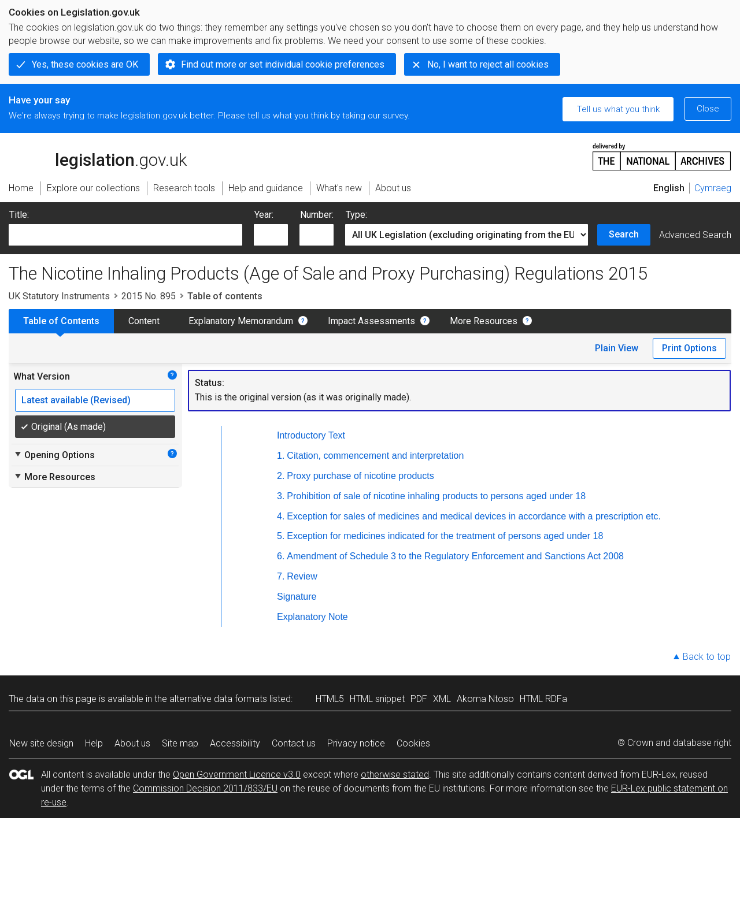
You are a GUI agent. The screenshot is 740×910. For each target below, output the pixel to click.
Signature (297, 596)
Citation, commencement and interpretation (375, 455)
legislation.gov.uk (98, 156)
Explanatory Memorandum (240, 320)
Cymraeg (712, 188)
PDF (418, 698)
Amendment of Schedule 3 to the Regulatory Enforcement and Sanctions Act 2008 (455, 556)
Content (144, 320)
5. (280, 536)
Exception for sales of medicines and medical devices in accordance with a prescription (475, 516)
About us (132, 743)
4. (280, 516)
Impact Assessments (371, 320)
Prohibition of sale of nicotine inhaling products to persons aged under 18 (436, 496)
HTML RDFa (543, 698)
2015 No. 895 (148, 296)
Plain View (616, 348)
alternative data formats (218, 698)
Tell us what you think (618, 109)
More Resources (483, 320)
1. (280, 455)
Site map (180, 743)
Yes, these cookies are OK (85, 64)
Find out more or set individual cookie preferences (282, 64)
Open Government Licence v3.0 (237, 774)
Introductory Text (311, 435)
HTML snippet (377, 698)
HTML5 (330, 698)
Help (94, 743)
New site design (41, 743)
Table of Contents (61, 320)
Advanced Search (695, 234)
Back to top (707, 656)
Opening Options (54, 454)
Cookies (413, 743)
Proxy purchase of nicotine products (360, 476)
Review (302, 576)
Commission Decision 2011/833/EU (205, 788)
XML (442, 698)
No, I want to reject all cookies (488, 64)
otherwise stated (395, 774)
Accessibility (235, 743)
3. (280, 496)
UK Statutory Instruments (59, 296)
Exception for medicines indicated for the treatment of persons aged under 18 (445, 536)
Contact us (294, 743)
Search (624, 234)
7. (280, 576)
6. (280, 556)
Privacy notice (356, 743)
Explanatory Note (312, 617)
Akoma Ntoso (485, 698)
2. (280, 476)
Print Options (689, 348)
